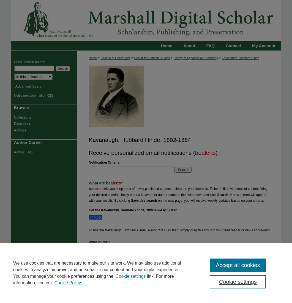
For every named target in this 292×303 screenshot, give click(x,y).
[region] (146, 273)
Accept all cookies (238, 265)
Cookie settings (131, 276)
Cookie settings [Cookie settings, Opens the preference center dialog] (238, 282)
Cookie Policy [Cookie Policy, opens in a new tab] (67, 282)
